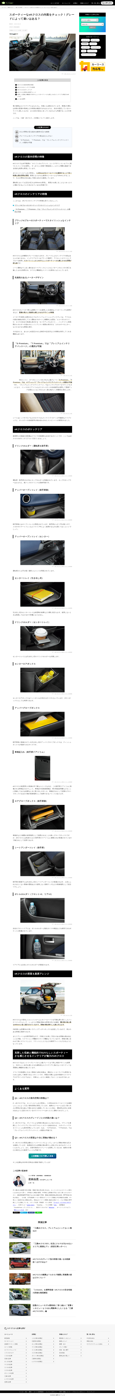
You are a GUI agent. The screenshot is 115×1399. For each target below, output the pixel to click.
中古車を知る (91, 1338)
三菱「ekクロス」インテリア (70, 73)
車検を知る (90, 1341)
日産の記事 (7, 1358)
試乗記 (75, 3)
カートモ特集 (8, 1347)
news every (30, 1205)
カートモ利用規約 (39, 1391)
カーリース (85, 40)
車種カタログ (84, 3)
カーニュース (66, 3)
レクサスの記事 (9, 1379)
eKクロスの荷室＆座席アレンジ (26, 92)
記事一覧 (31, 1183)
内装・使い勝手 (23, 30)
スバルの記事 (8, 1367)
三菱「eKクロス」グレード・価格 (65, 251)
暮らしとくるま (19, 1210)
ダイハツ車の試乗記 (38, 1355)
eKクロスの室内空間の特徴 (25, 85)
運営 (30, 1391)
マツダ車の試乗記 (37, 1347)
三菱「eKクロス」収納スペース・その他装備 (63, 475)
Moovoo (51, 1207)
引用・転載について (64, 1391)
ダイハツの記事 (9, 1373)
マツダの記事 (8, 1364)
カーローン (95, 40)
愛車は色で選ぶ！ (64, 1355)
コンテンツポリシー (51, 1391)
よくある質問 (21, 99)
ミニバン (93, 43)
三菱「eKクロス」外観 (67, 1015)
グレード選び (63, 1347)
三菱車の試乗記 (36, 1358)
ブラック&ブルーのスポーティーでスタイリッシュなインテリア (37, 205)
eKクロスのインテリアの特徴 (26, 87)
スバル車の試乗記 (37, 1350)
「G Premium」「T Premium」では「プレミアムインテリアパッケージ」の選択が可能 (42, 210)
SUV (11, 27)
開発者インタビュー (65, 1338)
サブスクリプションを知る (94, 1344)
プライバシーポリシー (79, 1391)
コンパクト (85, 47)
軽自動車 (17, 27)
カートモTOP (55, 3)
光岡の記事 (7, 1382)
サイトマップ (90, 1391)
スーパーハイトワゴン (88, 54)
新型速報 (7, 1338)
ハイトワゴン (92, 51)
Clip (55, 1205)
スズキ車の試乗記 (37, 1352)
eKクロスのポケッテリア (24, 89)
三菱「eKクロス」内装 (67, 375)
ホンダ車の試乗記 (37, 1344)
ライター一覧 (23, 1391)
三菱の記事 (7, 1376)
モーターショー (9, 1341)
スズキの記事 (8, 1370)
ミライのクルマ (9, 1352)
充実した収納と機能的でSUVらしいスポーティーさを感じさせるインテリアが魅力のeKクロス (43, 95)
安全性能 (61, 1352)
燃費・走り (62, 1344)
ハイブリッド (95, 47)
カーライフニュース (10, 1350)
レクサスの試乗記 (37, 1361)
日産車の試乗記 (36, 1341)
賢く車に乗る (96, 3)
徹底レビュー (63, 1341)
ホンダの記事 (8, 1361)
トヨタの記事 (8, 1355)
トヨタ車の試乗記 (37, 1338)
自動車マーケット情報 (11, 1344)
